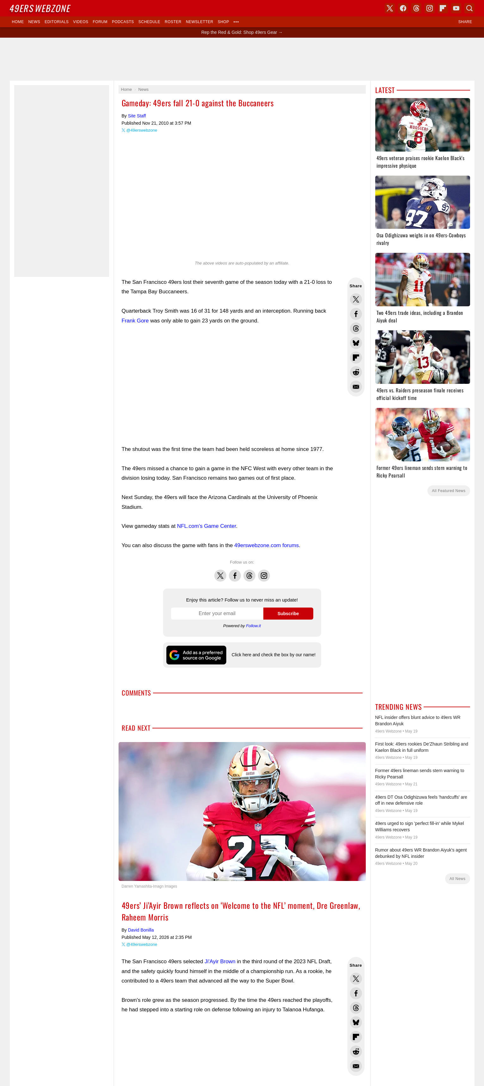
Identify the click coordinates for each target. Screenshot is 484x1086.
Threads (249, 572)
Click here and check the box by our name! (274, 654)
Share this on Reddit (356, 372)
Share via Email (356, 387)
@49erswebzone (141, 130)
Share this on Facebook (356, 314)
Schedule (149, 22)
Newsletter (199, 22)
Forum (100, 22)
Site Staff (137, 115)
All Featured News (448, 491)
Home (18, 22)
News (34, 22)
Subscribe (288, 613)
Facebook (235, 572)
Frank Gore (135, 321)
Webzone (40, 8)
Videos (80, 22)
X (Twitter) (390, 8)
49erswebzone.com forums (266, 545)
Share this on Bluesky (356, 343)
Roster (173, 22)
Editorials (57, 22)
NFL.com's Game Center (206, 526)
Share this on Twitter (356, 299)
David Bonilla (141, 930)
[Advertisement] (242, 59)
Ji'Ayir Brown (220, 961)
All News (458, 879)
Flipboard (443, 8)
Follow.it (253, 625)
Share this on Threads (356, 328)
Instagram (264, 572)
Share (465, 22)
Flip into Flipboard (356, 358)
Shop (223, 22)
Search (469, 8)
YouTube (456, 8)
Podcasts (123, 22)
